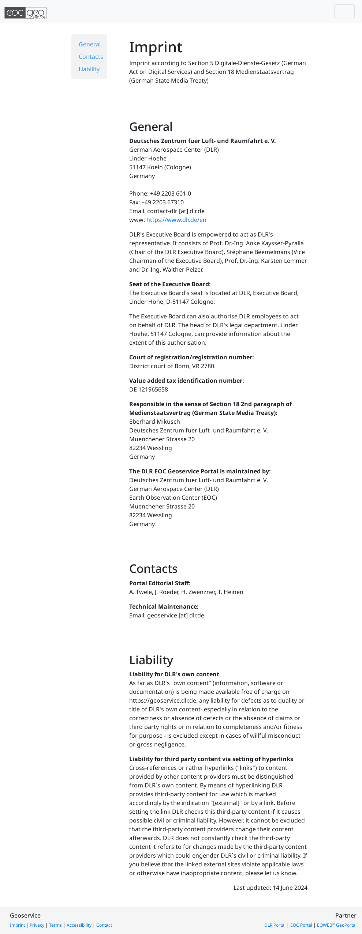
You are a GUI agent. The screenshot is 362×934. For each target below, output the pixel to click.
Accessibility (79, 925)
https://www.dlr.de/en (176, 220)
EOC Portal (301, 925)
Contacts (91, 57)
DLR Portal (275, 925)
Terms (55, 925)
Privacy (37, 925)
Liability (89, 69)
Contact (104, 925)
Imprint (17, 925)
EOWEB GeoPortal (337, 925)
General (90, 44)
